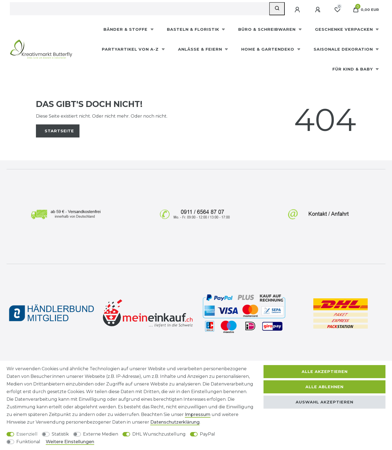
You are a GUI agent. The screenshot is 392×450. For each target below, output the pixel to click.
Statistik (60, 434)
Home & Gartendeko (268, 49)
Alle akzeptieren (325, 371)
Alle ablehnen (324, 386)
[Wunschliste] (337, 10)
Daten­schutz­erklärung (175, 422)
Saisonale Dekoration (344, 49)
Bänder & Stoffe (126, 29)
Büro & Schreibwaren (267, 29)
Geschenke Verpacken (344, 29)
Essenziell (27, 434)
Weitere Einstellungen (70, 441)
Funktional (28, 441)
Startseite (59, 130)
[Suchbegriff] (139, 8)
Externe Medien (100, 434)
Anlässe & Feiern (200, 49)
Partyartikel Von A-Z (131, 49)
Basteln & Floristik (193, 29)
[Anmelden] (298, 9)
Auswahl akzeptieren (324, 402)
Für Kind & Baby (353, 69)
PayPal (207, 434)
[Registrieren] (318, 9)
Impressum (197, 414)
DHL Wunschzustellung (159, 434)
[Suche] (277, 8)
